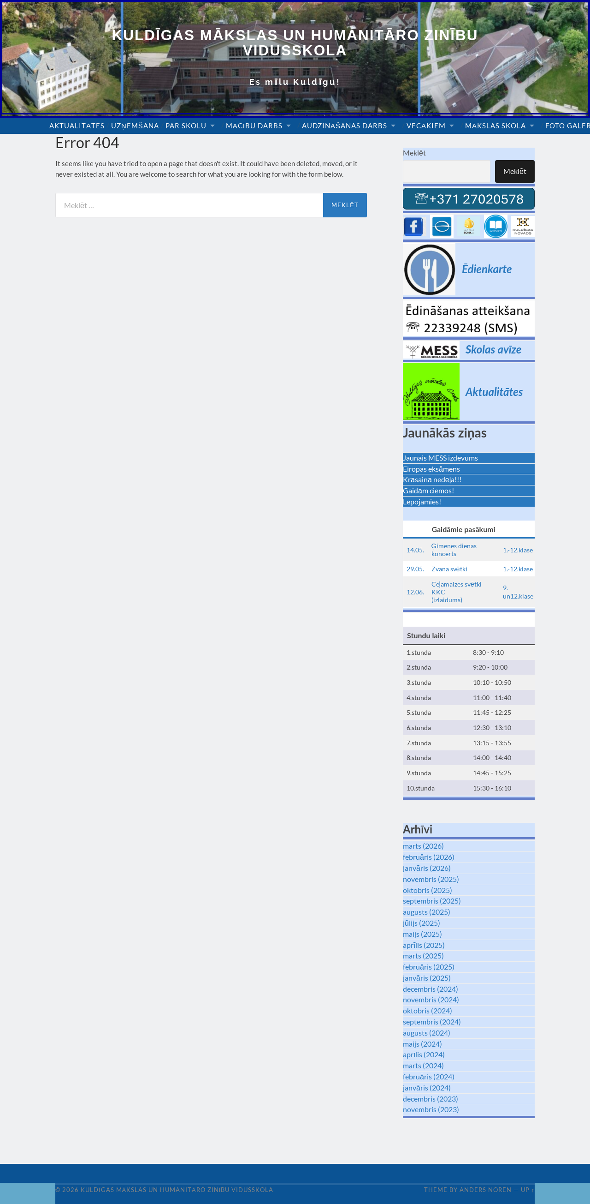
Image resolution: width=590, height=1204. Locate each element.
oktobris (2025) (427, 890)
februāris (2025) (428, 966)
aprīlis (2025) (424, 944)
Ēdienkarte (487, 269)
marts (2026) (423, 845)
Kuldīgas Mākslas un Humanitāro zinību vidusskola (295, 43)
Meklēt (414, 152)
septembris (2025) (432, 900)
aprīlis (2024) (424, 1054)
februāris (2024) (428, 1076)
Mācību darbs (254, 125)
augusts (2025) (426, 911)
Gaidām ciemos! (428, 490)
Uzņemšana (135, 125)
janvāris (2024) (427, 1087)
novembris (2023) (431, 1109)
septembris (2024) (432, 1021)
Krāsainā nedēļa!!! (432, 479)
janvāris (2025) (427, 977)
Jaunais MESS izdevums (440, 457)
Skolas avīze (493, 349)
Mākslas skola (495, 125)
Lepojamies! (422, 501)
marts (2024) (423, 1065)
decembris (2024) (430, 988)
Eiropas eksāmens (431, 468)
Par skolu (185, 125)
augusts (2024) (426, 1032)
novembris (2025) (431, 879)
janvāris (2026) (427, 867)
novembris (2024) (431, 999)
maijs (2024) (422, 1043)
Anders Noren (486, 1189)
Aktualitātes (77, 125)
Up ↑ (528, 1189)
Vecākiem (426, 125)
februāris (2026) (428, 856)
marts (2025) (423, 955)
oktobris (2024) (427, 1010)
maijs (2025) (422, 933)
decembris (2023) (430, 1098)
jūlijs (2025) (421, 922)
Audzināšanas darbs (344, 125)
